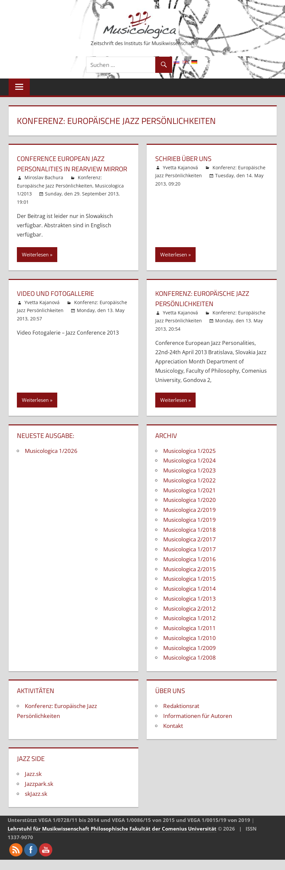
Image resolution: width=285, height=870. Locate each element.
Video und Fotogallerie (59, 303)
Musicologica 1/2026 (51, 460)
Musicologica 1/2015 (189, 589)
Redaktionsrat (181, 716)
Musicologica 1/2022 (189, 490)
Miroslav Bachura (43, 188)
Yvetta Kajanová (180, 167)
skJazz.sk (36, 804)
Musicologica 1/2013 (189, 609)
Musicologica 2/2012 (189, 618)
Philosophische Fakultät (121, 839)
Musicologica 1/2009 (189, 658)
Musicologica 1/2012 (189, 628)
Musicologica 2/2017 (189, 549)
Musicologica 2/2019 (189, 520)
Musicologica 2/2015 (189, 579)
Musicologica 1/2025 (189, 460)
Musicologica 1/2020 (189, 510)
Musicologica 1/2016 (189, 569)
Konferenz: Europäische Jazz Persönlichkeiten (207, 308)
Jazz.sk (33, 784)
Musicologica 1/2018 (189, 539)
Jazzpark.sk (39, 794)
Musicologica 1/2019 (189, 530)
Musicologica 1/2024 (189, 470)
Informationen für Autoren (197, 726)
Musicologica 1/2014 (189, 599)
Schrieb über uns (186, 158)
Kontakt (173, 735)
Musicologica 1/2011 (189, 638)
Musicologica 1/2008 (189, 668)
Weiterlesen (35, 264)
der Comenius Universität (184, 839)
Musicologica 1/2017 (189, 559)
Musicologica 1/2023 (189, 480)
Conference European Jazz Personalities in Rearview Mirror (65, 169)
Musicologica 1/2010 (189, 648)
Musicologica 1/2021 (189, 500)
